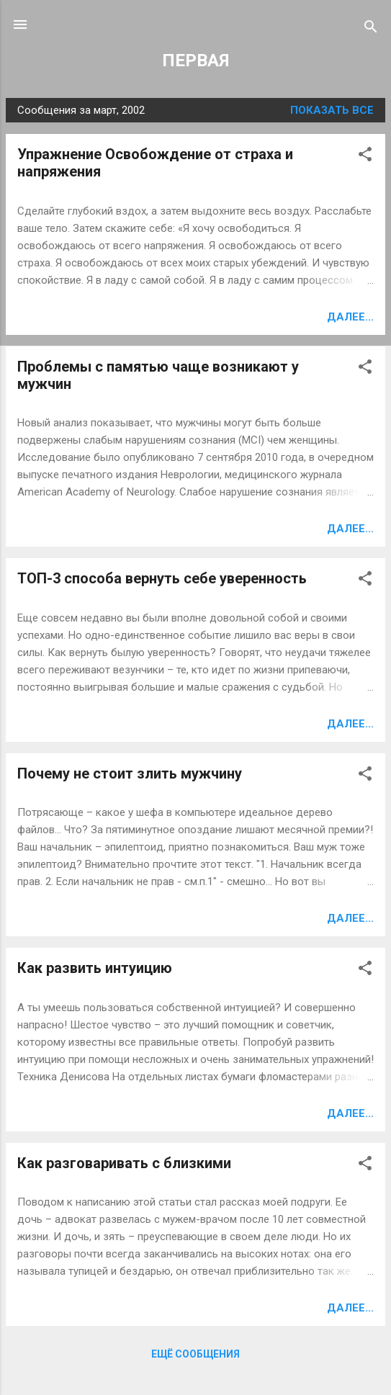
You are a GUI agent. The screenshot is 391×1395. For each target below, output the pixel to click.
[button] (365, 156)
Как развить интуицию (94, 968)
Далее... (350, 316)
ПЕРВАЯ (195, 60)
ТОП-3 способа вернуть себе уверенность (162, 578)
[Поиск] (370, 29)
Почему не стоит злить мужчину (129, 773)
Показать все (332, 110)
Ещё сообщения (195, 1354)
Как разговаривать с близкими (124, 1163)
